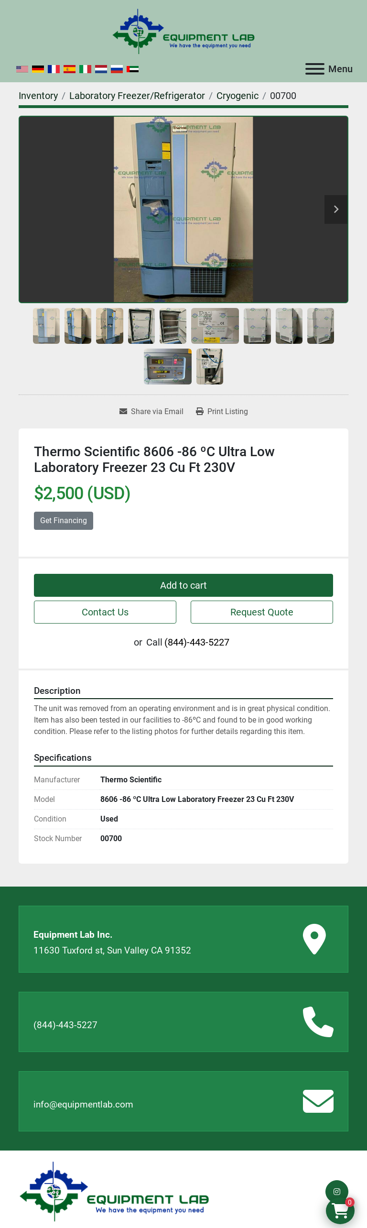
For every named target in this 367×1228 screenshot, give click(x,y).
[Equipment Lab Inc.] (114, 1190)
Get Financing (63, 520)
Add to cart (183, 585)
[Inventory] (38, 95)
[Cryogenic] (237, 95)
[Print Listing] (222, 412)
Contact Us (105, 612)
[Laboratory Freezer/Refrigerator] (137, 95)
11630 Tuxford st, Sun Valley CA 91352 (112, 950)
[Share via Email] (151, 412)
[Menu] (314, 69)
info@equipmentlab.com (83, 1104)
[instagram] (336, 1191)
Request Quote (261, 612)
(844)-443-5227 (196, 642)
